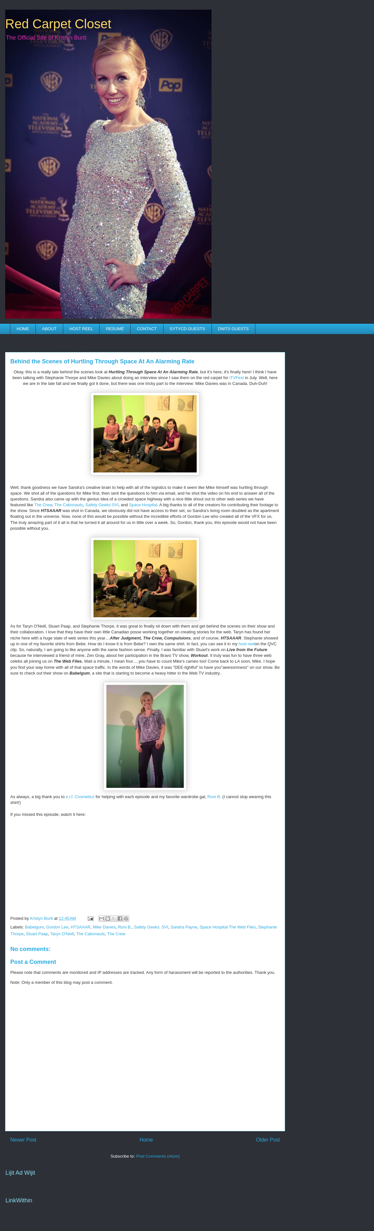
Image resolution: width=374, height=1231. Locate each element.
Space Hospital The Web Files (228, 927)
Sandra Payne (184, 927)
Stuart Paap (37, 933)
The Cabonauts (68, 504)
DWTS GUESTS (233, 328)
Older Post (268, 1139)
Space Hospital (143, 504)
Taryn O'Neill (62, 933)
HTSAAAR (80, 927)
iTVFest (236, 377)
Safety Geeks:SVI (102, 504)
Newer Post (23, 1139)
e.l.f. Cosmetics (80, 796)
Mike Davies (104, 927)
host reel (247, 643)
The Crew (43, 504)
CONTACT (147, 328)
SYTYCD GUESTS (187, 328)
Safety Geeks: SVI (151, 927)
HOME (23, 328)
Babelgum (34, 927)
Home (146, 1139)
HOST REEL (81, 328)
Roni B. (214, 796)
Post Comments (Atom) (158, 1156)
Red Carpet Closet (58, 24)
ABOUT (49, 328)
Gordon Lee (57, 927)
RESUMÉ (115, 328)
